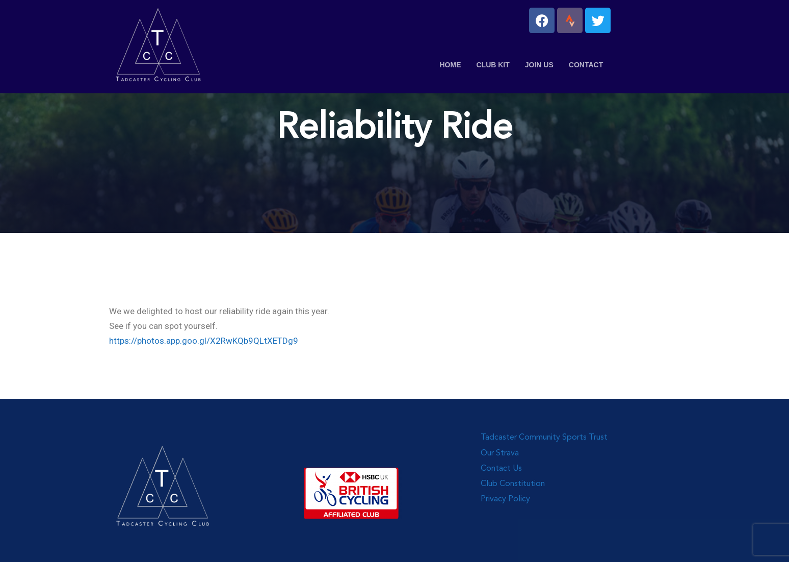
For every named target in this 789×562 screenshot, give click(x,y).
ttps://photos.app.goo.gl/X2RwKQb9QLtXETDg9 (206, 341)
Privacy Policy (505, 499)
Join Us (539, 65)
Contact (586, 65)
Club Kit (492, 65)
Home (450, 65)
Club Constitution (513, 484)
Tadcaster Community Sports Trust (544, 437)
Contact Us (501, 469)
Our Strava (500, 453)
